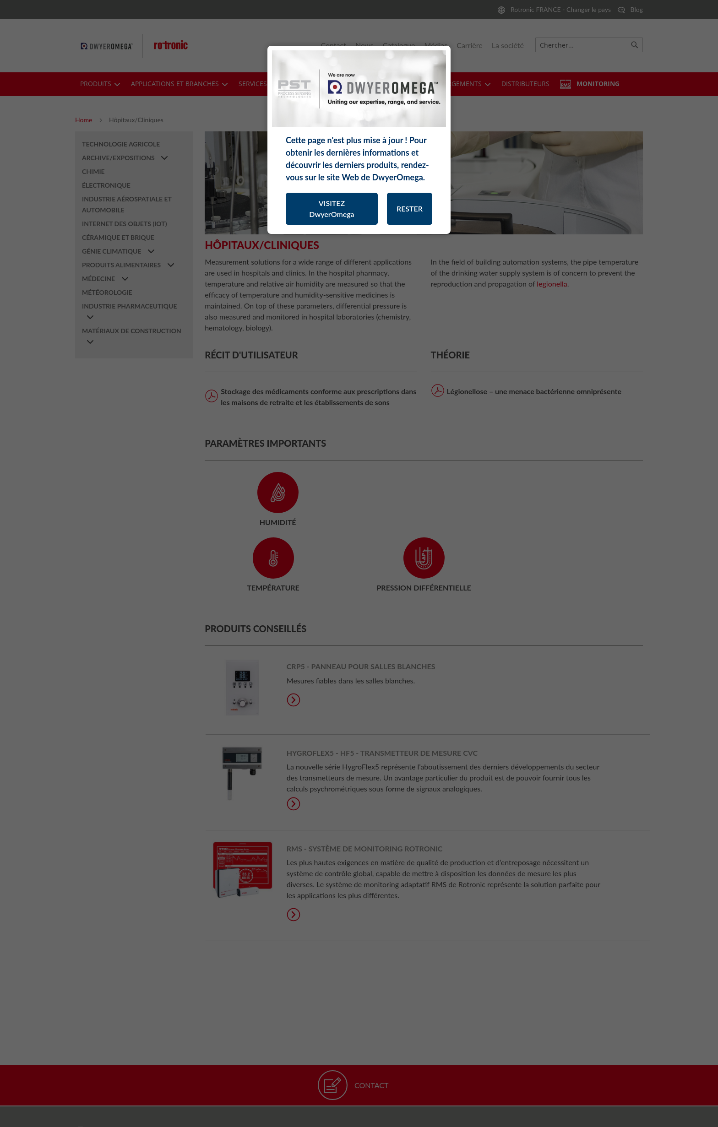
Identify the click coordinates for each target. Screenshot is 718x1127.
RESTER (410, 208)
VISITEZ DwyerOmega (331, 208)
